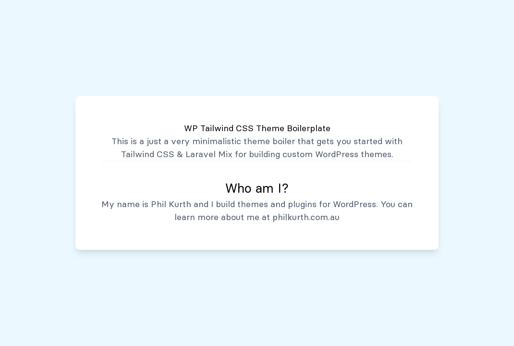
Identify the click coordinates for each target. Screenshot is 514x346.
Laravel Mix (209, 154)
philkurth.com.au (306, 217)
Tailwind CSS (147, 154)
